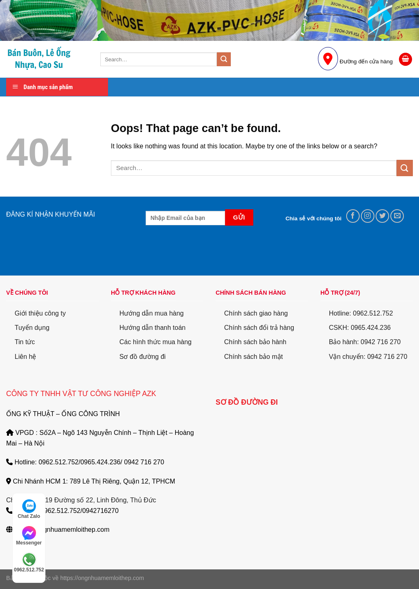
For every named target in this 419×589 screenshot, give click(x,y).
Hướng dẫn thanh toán (152, 327)
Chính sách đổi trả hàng (259, 327)
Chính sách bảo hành (255, 341)
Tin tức (25, 341)
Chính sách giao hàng (256, 313)
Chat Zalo (29, 509)
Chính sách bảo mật (253, 356)
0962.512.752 (29, 562)
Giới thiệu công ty (40, 313)
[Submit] (224, 59)
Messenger (29, 536)
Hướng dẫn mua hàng (151, 313)
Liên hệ (25, 356)
